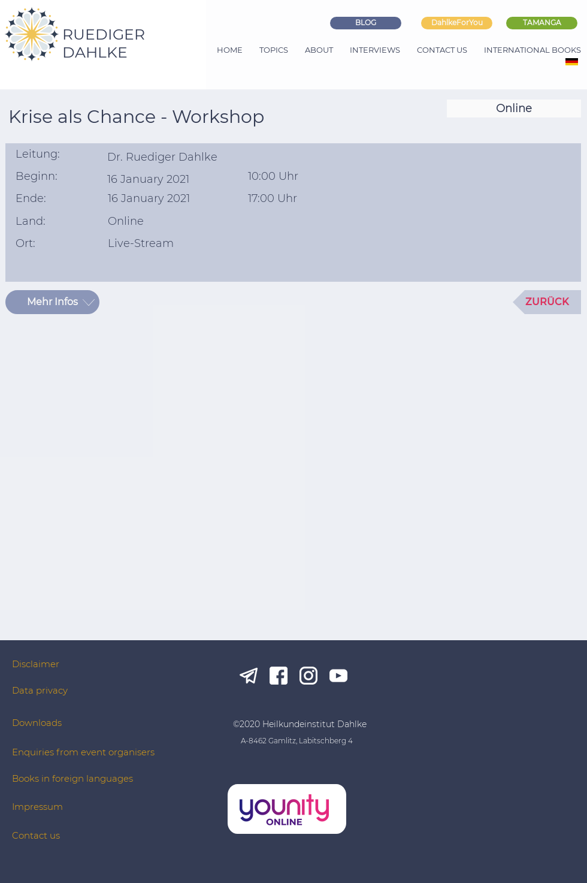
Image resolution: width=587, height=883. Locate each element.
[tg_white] (249, 676)
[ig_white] (308, 676)
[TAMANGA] (541, 23)
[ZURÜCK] (547, 302)
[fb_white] (279, 676)
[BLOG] (365, 23)
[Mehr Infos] (52, 302)
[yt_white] (338, 676)
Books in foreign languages (72, 778)
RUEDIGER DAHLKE (103, 43)
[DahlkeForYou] (456, 23)
